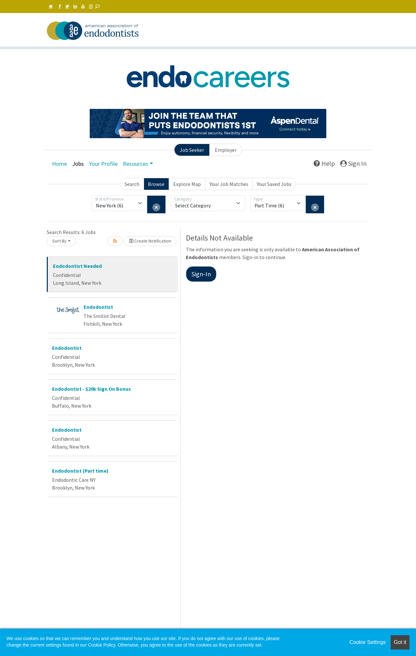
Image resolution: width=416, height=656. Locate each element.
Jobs (78, 163)
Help (324, 163)
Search (131, 184)
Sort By (59, 241)
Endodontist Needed (77, 266)
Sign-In (201, 274)
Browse (156, 184)
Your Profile (103, 163)
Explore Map (187, 184)
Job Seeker (192, 150)
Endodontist (98, 307)
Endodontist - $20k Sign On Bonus (91, 389)
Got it (400, 642)
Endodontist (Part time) (80, 470)
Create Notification (150, 241)
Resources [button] (135, 163)
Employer (226, 150)
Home (59, 163)
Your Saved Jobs (274, 184)
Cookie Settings (367, 642)
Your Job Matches (229, 184)
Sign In (353, 163)
